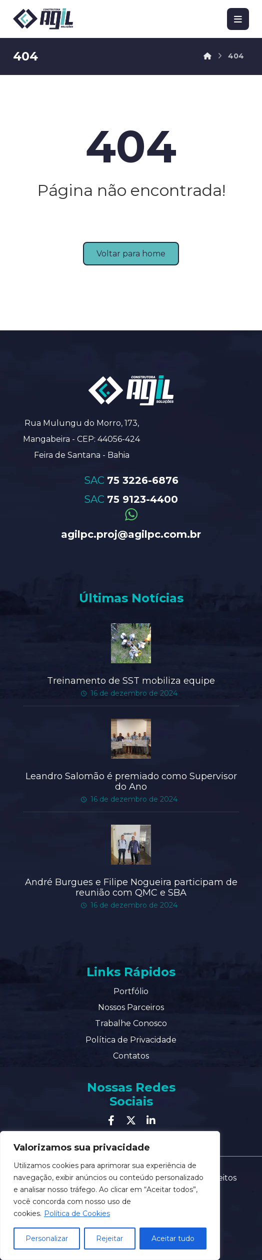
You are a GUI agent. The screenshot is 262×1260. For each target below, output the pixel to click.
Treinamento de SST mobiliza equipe (131, 680)
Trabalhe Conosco (131, 1022)
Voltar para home (131, 253)
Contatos (131, 1054)
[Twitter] (131, 1119)
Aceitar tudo (173, 1238)
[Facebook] (111, 1119)
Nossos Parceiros (131, 1006)
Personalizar (47, 1238)
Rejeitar (109, 1238)
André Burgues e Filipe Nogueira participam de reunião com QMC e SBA (131, 886)
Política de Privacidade (131, 1038)
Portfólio (131, 990)
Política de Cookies (77, 1213)
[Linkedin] (151, 1119)
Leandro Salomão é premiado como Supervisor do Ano (131, 781)
